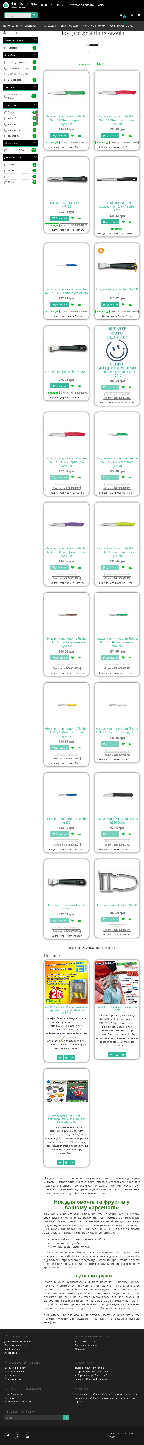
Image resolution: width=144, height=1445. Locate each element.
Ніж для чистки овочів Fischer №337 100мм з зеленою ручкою (117, 642)
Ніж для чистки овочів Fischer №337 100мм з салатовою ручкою (117, 552)
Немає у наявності (18, 62)
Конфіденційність (14, 1349)
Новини (101, 5)
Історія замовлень (14, 1371)
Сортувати (86, 63)
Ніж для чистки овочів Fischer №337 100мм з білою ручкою (117, 730)
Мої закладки (11, 1375)
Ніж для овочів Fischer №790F (117, 905)
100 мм (12, 164)
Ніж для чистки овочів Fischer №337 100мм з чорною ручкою (66, 120)
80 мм (11, 182)
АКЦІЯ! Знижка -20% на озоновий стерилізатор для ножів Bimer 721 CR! (66, 1010)
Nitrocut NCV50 (16, 150)
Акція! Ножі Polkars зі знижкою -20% (117, 1009)
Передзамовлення (18, 68)
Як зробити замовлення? (18, 1401)
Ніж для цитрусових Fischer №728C (66, 907)
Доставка (9, 1397)
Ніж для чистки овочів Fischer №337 (66, 821)
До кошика (59, 135)
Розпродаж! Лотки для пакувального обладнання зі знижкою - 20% (66, 1118)
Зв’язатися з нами (85, 1341)
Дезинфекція (70, 25)
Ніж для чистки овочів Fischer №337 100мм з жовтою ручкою (66, 732)
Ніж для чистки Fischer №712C (66, 205)
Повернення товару (86, 1345)
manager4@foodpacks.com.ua (91, 1379)
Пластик (12, 47)
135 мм (12, 170)
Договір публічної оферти (18, 1341)
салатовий (14, 135)
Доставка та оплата (81, 5)
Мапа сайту (81, 1349)
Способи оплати (13, 1394)
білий (11, 112)
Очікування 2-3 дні (18, 73)
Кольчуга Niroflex (95, 25)
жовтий (12, 118)
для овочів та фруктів (15, 96)
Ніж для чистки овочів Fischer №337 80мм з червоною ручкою (66, 462)
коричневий (14, 130)
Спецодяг (51, 25)
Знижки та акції (122, 25)
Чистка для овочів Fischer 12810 (117, 374)
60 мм (11, 176)
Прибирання (12, 25)
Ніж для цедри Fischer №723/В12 (117, 291)
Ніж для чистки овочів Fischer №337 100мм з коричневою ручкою (66, 642)
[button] (122, 15)
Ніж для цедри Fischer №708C (66, 372)
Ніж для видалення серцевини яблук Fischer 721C (117, 206)
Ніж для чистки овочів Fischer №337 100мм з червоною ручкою (117, 120)
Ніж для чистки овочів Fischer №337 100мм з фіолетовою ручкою (66, 552)
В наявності (14, 79)
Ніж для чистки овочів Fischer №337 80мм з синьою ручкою (66, 291)
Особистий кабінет (15, 1367)
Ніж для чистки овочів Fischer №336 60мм (117, 821)
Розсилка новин (13, 1379)
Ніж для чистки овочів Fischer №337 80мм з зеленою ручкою (117, 462)
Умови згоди (11, 1352)
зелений (12, 124)
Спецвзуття (32, 25)
